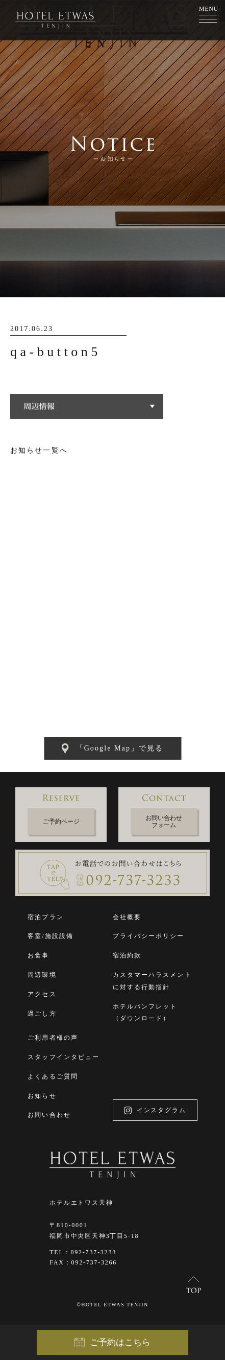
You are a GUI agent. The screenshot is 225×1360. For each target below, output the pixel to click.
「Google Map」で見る (113, 748)
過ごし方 (42, 1013)
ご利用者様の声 (53, 1037)
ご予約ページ (61, 821)
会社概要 (127, 917)
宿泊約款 (127, 955)
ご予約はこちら (112, 1343)
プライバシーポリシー (149, 936)
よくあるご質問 (53, 1076)
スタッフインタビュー (63, 1057)
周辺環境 (42, 974)
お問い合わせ (49, 1114)
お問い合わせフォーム (163, 821)
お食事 (38, 955)
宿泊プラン (46, 917)
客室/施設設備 (50, 936)
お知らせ (42, 1095)
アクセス (42, 994)
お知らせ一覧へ (39, 450)
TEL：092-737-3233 (82, 1252)
